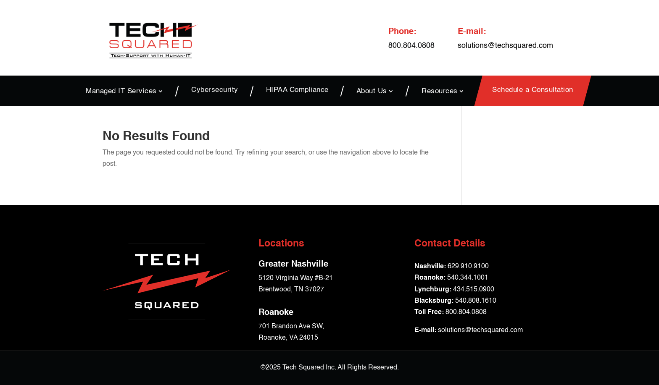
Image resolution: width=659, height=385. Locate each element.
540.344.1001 (467, 278)
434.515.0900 (473, 289)
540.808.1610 (475, 301)
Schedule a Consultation (532, 90)
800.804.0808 (466, 312)
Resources (440, 91)
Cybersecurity (214, 90)
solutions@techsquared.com (505, 46)
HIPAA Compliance (297, 90)
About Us (371, 91)
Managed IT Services (121, 91)
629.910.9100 (468, 266)
